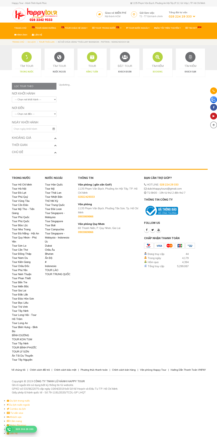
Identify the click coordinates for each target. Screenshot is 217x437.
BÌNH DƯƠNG (20, 335)
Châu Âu (50, 249)
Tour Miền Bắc (20, 286)
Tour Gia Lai (19, 290)
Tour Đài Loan (53, 209)
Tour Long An (20, 323)
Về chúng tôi (18, 369)
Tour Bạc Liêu (20, 302)
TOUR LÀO (51, 270)
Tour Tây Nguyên (22, 359)
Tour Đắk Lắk (20, 294)
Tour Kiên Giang (21, 262)
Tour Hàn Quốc (54, 184)
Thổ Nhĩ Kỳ (51, 200)
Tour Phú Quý (20, 196)
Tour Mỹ (50, 188)
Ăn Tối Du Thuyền (22, 355)
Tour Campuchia (54, 229)
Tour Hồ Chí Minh (22, 184)
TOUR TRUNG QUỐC (57, 274)
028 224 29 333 (169, 184)
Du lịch (32, 42)
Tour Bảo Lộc (20, 225)
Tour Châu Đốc (20, 266)
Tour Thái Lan (46, 42)
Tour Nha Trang (21, 229)
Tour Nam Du (20, 257)
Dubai (48, 245)
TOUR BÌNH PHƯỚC (24, 347)
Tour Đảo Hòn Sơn (23, 298)
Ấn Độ (48, 257)
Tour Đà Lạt (19, 192)
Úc (46, 241)
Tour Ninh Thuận (21, 274)
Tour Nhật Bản (53, 196)
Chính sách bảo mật (65, 369)
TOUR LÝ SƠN (20, 351)
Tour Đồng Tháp (21, 253)
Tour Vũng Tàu (20, 200)
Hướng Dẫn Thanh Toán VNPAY (188, 369)
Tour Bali (50, 225)
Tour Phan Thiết (21, 278)
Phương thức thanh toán (94, 369)
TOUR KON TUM (22, 339)
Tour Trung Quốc (55, 205)
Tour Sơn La (19, 245)
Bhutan (49, 253)
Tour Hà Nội (19, 188)
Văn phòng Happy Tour (153, 369)
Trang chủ (18, 42)
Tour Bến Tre (19, 282)
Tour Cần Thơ (20, 249)
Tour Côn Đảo (20, 205)
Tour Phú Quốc (20, 217)
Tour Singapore (54, 221)
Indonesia (50, 266)
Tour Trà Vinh (20, 306)
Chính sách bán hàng (124, 369)
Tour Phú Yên (19, 270)
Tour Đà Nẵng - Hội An (25, 233)
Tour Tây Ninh (20, 310)
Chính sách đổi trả (40, 369)
